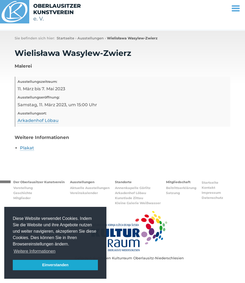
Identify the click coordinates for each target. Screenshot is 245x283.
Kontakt (208, 188)
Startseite (65, 38)
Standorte (123, 182)
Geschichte (22, 193)
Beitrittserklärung (181, 188)
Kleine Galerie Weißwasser (138, 203)
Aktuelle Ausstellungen (90, 188)
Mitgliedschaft (178, 182)
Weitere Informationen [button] (34, 251)
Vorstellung (23, 188)
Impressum (211, 193)
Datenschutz (212, 198)
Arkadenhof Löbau (38, 120)
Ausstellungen (90, 38)
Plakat (27, 147)
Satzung (173, 193)
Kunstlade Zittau (129, 198)
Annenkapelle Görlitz (133, 188)
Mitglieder (22, 198)
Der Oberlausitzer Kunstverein (39, 182)
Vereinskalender (84, 193)
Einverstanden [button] (55, 265)
